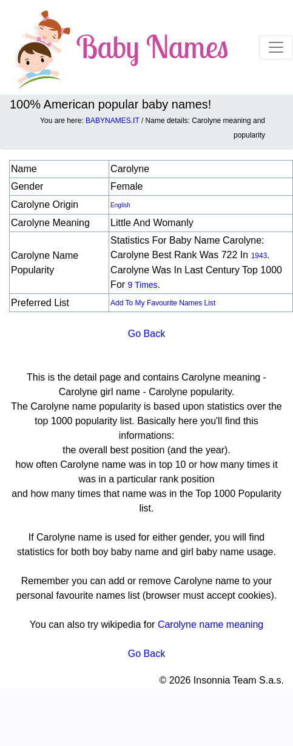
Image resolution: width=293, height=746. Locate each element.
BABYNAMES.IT (112, 120)
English (120, 205)
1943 (259, 255)
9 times (143, 285)
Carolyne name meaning (210, 624)
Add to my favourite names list (162, 303)
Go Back (146, 333)
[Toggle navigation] (276, 47)
